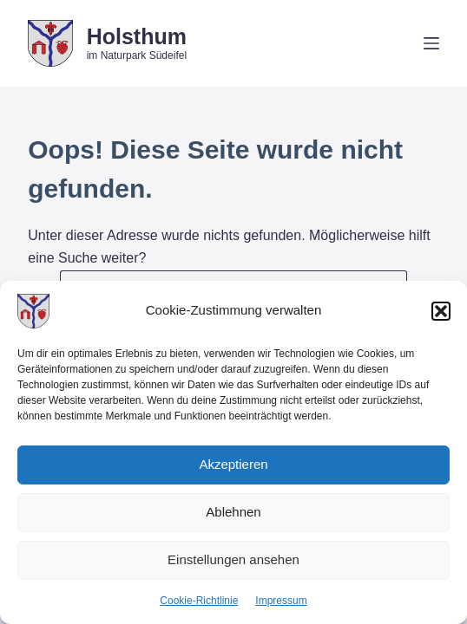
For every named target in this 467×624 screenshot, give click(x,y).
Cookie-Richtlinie (199, 601)
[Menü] (431, 43)
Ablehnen (233, 511)
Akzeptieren (233, 464)
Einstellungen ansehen (233, 559)
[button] (441, 311)
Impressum (280, 601)
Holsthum (137, 36)
